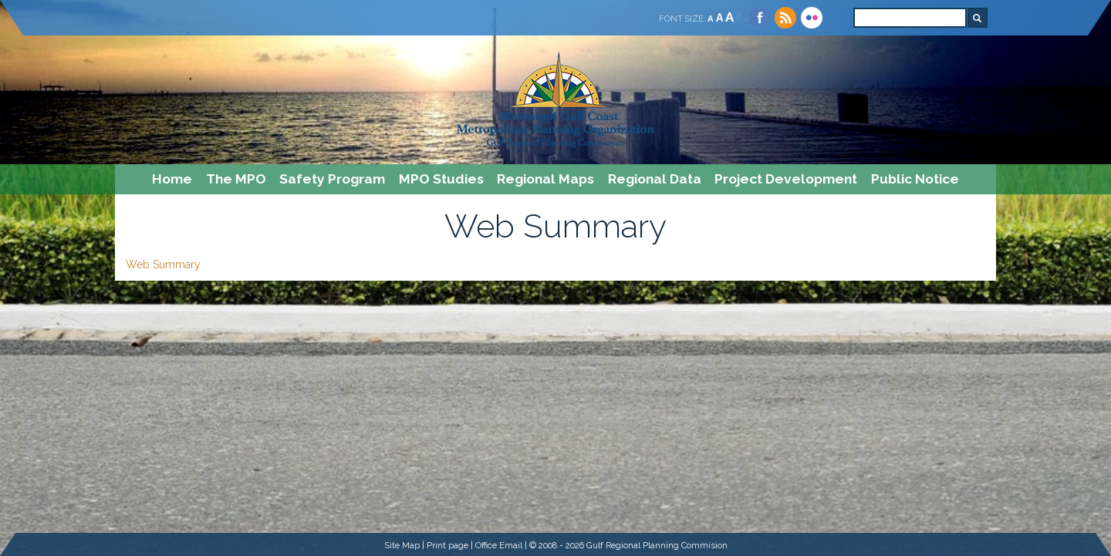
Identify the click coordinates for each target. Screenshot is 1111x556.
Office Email (498, 545)
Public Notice (915, 179)
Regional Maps (545, 179)
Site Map (402, 545)
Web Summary (163, 264)
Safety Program (332, 179)
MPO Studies (441, 179)
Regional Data (654, 179)
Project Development (785, 179)
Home (172, 179)
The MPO (236, 179)
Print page (447, 545)
